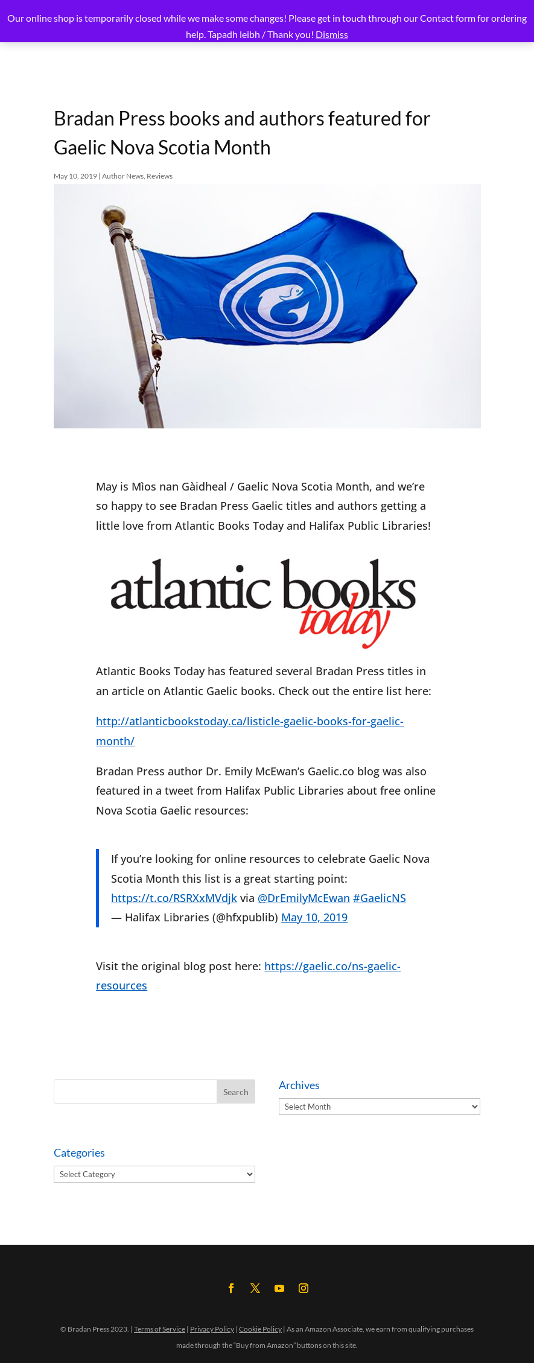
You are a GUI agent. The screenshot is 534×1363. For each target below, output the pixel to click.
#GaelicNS (379, 898)
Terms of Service (159, 1328)
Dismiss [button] (332, 34)
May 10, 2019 (314, 917)
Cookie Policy (260, 1328)
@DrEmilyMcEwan (304, 898)
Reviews (160, 175)
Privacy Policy (212, 1328)
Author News (123, 175)
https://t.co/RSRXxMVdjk (174, 898)
